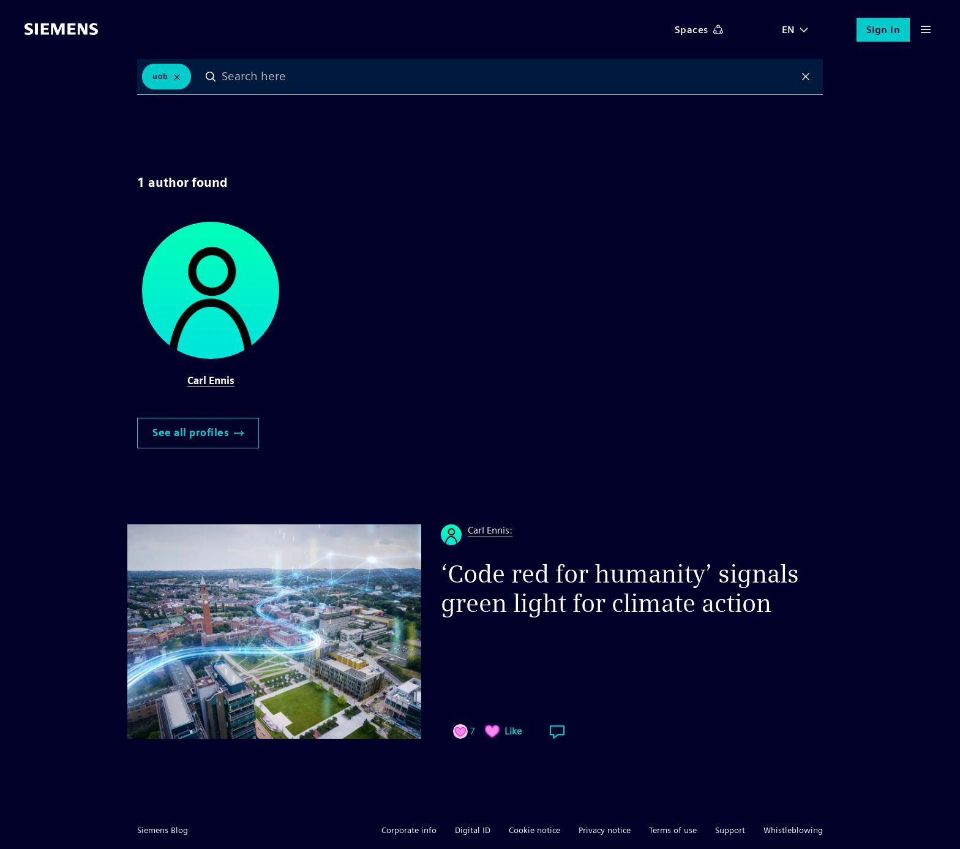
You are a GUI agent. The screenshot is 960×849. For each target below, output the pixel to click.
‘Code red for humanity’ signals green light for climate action (620, 588)
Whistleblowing (793, 830)
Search (210, 76)
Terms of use (673, 830)
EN (788, 30)
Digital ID (472, 830)
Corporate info (409, 830)
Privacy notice (605, 830)
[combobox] (508, 77)
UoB (160, 76)
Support (730, 830)
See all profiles (198, 433)
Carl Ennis (210, 381)
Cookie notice (534, 830)
